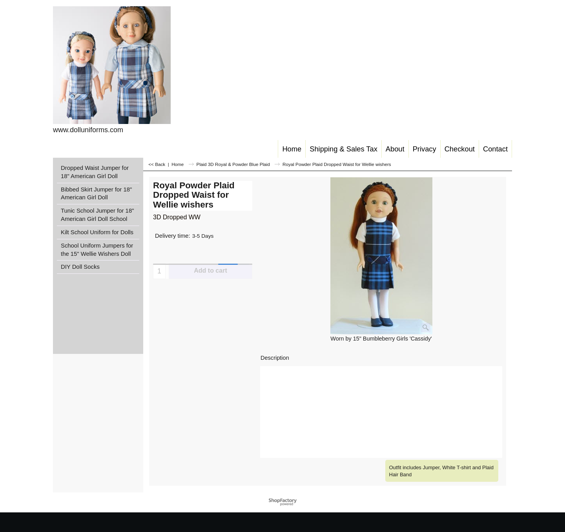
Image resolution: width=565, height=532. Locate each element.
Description (275, 358)
